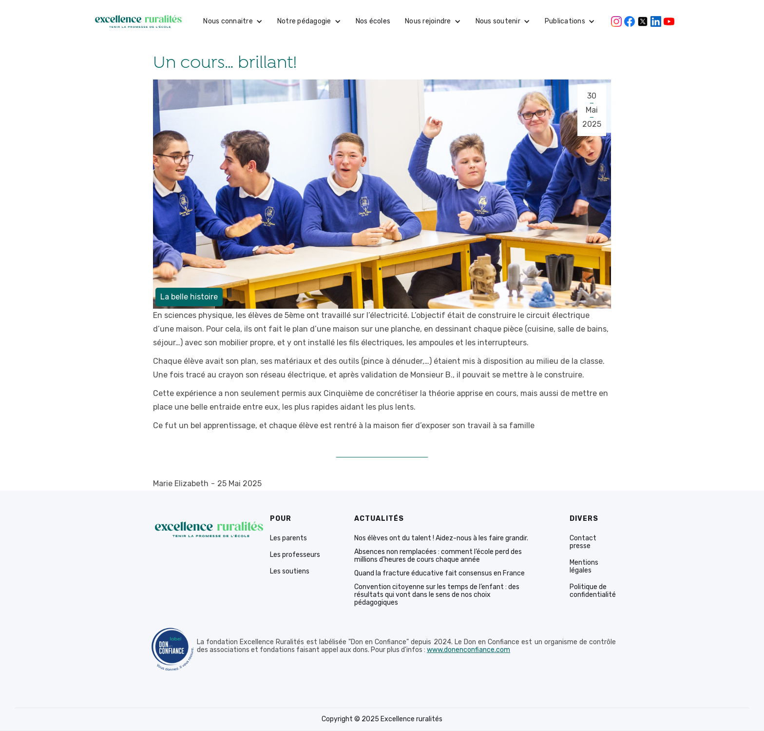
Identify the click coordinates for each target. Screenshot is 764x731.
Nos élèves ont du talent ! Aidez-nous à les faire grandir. (441, 538)
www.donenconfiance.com (468, 650)
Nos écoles (373, 21)
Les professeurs (295, 555)
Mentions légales (584, 566)
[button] (232, 21)
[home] (138, 21)
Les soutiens (289, 571)
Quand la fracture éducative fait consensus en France (439, 573)
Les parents (288, 538)
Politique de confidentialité (593, 591)
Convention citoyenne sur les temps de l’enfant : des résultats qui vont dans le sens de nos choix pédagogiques (436, 595)
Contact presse (583, 542)
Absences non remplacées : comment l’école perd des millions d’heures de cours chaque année (438, 556)
